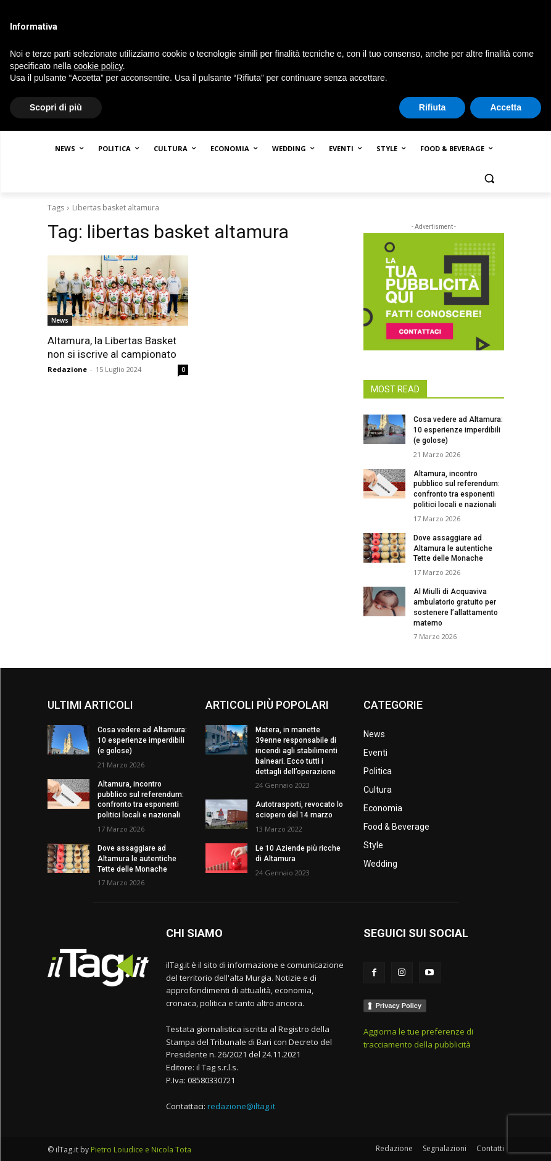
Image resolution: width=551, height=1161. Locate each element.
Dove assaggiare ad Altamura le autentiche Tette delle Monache (452, 548)
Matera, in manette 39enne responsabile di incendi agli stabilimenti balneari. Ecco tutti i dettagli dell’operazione (296, 750)
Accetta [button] (505, 1137)
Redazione (67, 369)
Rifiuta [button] (432, 1137)
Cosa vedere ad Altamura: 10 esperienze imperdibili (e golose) (458, 430)
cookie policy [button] (98, 1096)
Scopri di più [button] (56, 1137)
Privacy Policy (399, 1005)
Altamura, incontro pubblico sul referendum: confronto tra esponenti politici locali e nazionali (140, 799)
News (59, 320)
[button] (489, 178)
